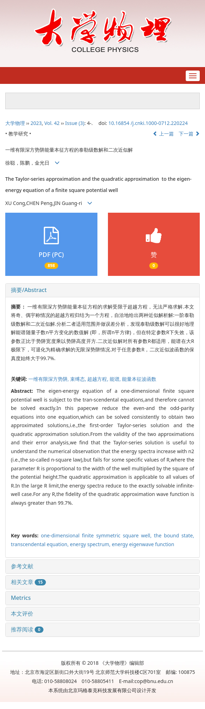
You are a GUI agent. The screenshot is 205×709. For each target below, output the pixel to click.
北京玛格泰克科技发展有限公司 (102, 690)
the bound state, (174, 535)
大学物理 (15, 123)
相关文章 (28, 582)
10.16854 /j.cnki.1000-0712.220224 (148, 123)
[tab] (102, 290)
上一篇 (163, 133)
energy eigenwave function (143, 544)
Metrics (21, 598)
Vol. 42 (52, 123)
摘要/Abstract (29, 290)
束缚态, (78, 379)
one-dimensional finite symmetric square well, (97, 535)
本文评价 (22, 613)
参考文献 (22, 566)
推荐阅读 (27, 629)
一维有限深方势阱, (49, 379)
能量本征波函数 (139, 379)
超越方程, (98, 379)
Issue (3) (74, 123)
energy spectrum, (91, 544)
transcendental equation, (40, 544)
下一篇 (189, 133)
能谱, (116, 379)
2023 (36, 123)
